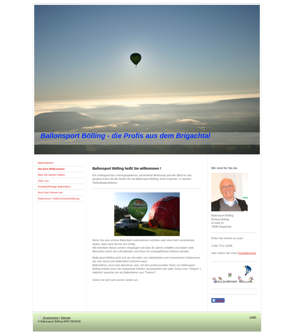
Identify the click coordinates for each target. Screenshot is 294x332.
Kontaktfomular (247, 253)
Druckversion (48, 317)
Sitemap (65, 317)
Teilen (218, 300)
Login (253, 317)
